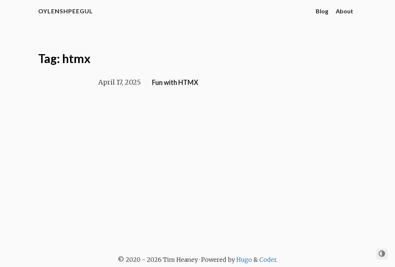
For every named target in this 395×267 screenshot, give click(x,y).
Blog (322, 10)
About (344, 10)
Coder (267, 259)
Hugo (244, 259)
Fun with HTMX (175, 82)
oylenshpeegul (65, 10)
